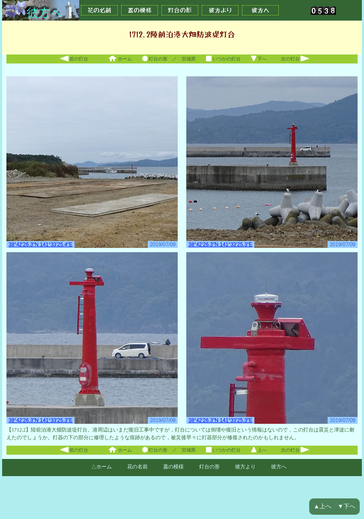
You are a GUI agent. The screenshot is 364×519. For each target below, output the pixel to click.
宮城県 (189, 58)
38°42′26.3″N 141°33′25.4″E (40, 244)
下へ (258, 58)
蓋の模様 (140, 10)
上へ (258, 450)
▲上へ (322, 506)
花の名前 (99, 10)
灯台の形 (180, 10)
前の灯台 (74, 58)
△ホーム (101, 467)
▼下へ (346, 506)
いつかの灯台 (222, 58)
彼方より (220, 10)
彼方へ (260, 10)
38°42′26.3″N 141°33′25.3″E (220, 244)
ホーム (119, 58)
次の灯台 (295, 58)
